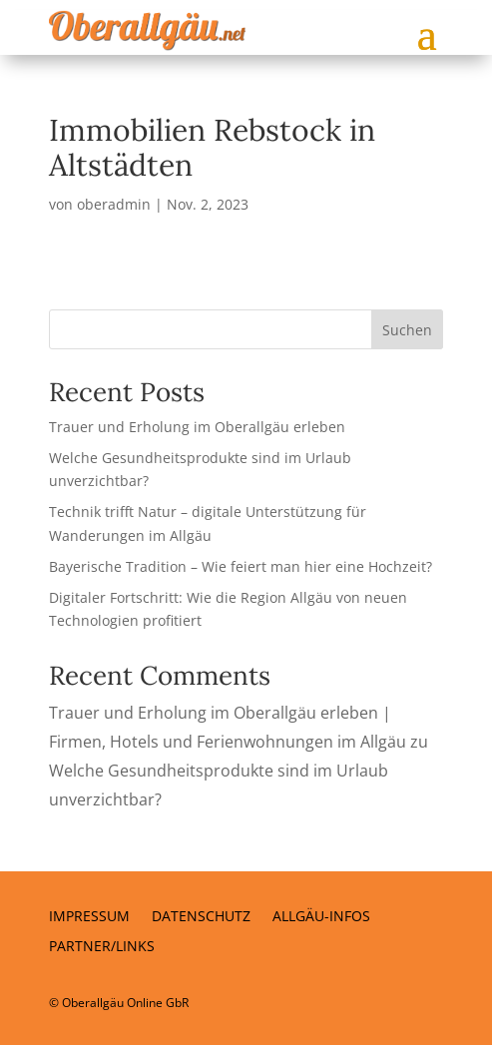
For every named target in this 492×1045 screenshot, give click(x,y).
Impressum (89, 917)
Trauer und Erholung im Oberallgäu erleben (197, 426)
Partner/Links (102, 947)
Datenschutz (201, 917)
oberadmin (114, 204)
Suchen (407, 329)
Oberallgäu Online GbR (125, 1002)
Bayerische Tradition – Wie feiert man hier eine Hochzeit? (240, 566)
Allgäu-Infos (321, 917)
